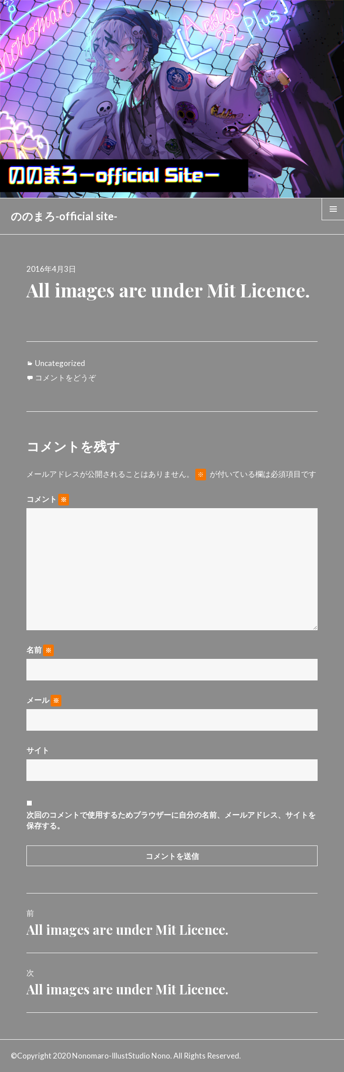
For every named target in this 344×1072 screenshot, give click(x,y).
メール (43, 700)
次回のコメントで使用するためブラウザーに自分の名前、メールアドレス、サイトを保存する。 (171, 820)
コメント (47, 499)
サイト (37, 750)
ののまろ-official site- (64, 215)
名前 (40, 650)
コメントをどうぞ (65, 377)
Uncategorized (60, 363)
